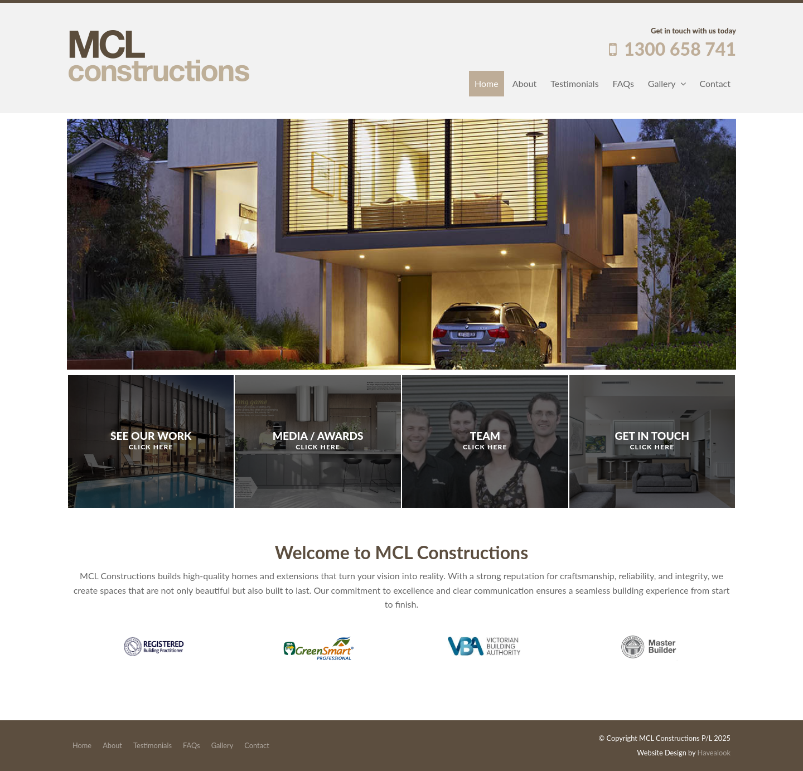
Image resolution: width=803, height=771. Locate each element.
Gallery (662, 83)
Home (487, 83)
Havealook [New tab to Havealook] (714, 752)
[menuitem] (82, 746)
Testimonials (574, 83)
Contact (715, 83)
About (524, 83)
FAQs (623, 83)
